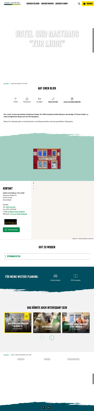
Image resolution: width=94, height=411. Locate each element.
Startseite (6, 83)
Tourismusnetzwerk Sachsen (73, 376)
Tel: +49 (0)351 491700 (21, 363)
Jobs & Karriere (73, 366)
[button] (11, 229)
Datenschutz (73, 372)
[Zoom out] (33, 185)
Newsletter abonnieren (47, 366)
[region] (62, 210)
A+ (49, 408)
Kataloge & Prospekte (47, 375)
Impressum (73, 369)
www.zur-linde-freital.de (72, 102)
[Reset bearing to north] (33, 188)
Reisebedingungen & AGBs (73, 381)
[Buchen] (88, 3)
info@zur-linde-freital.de (16, 212)
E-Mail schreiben (21, 366)
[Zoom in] (33, 183)
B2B (47, 372)
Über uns (73, 363)
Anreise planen (47, 363)
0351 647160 (53, 102)
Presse (47, 369)
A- (43, 408)
